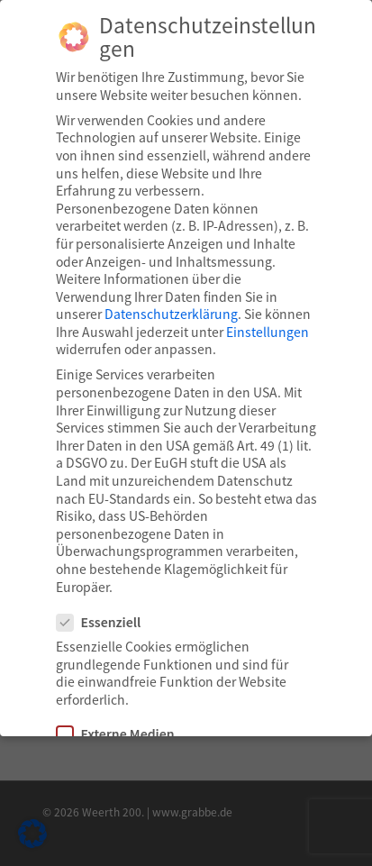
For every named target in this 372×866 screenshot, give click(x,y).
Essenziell (106, 622)
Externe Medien (123, 734)
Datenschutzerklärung (171, 314)
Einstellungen (267, 332)
